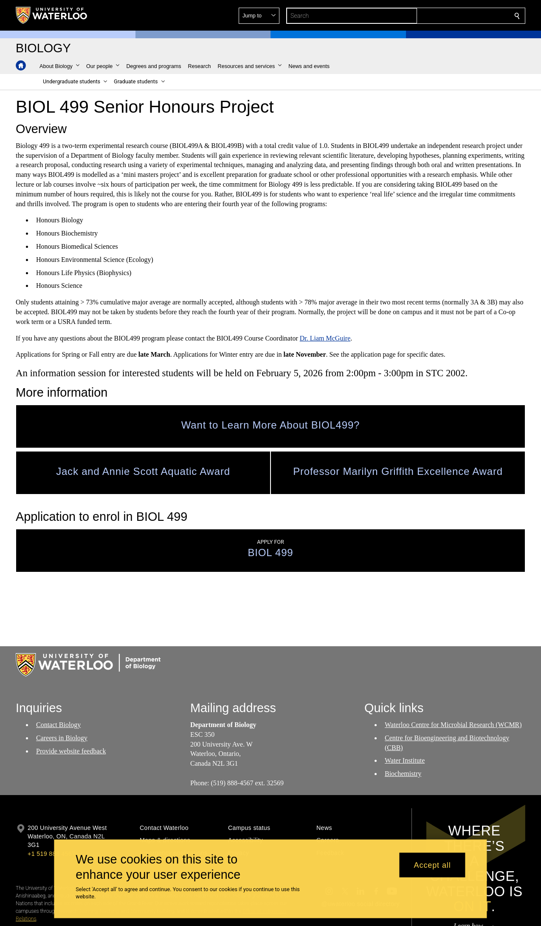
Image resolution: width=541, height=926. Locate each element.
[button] (456, 15)
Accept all (432, 865)
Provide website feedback (71, 751)
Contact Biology (58, 724)
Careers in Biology (61, 737)
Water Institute (405, 760)
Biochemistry (403, 774)
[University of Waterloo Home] (52, 15)
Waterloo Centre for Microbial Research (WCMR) (453, 724)
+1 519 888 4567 (51, 853)
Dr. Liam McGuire (325, 337)
